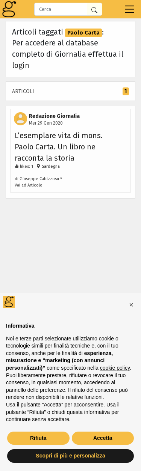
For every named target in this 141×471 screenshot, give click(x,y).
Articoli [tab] (70, 91)
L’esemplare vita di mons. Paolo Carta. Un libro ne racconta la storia (59, 147)
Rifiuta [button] (38, 438)
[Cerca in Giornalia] (94, 9)
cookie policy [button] (115, 368)
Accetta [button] (102, 438)
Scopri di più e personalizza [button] (70, 456)
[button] (131, 305)
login (20, 65)
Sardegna (50, 166)
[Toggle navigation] (129, 9)
